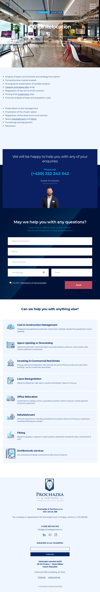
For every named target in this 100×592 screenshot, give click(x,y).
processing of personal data (33, 283)
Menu (93, 6)
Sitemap (42, 577)
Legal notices (54, 577)
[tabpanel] (50, 33)
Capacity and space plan (17, 87)
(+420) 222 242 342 (50, 173)
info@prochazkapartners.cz (50, 529)
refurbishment (19, 119)
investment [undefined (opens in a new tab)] (23, 94)
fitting (33, 119)
